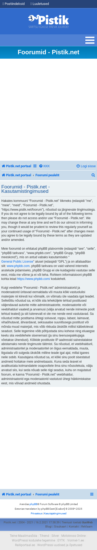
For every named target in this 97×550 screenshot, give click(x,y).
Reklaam (87, 526)
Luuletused (40, 4)
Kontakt (74, 526)
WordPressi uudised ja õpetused (59, 545)
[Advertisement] (48, 109)
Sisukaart (60, 526)
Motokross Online (73, 536)
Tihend (44, 536)
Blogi (48, 526)
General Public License (17, 261)
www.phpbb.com (18, 266)
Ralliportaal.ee (25, 545)
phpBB (33, 504)
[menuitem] (44, 166)
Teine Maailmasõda (23, 536)
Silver (55, 536)
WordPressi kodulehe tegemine (33, 540)
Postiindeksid (14, 4)
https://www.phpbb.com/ (33, 279)
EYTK (61, 540)
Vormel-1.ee (75, 540)
